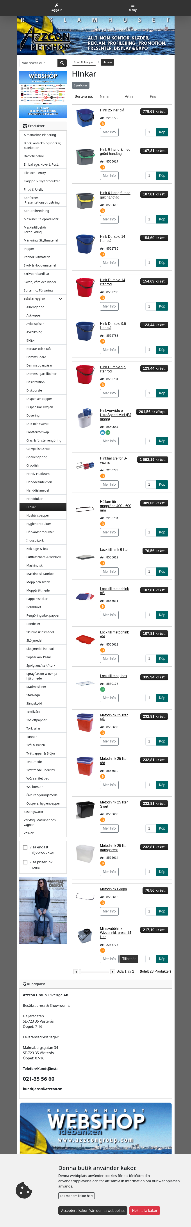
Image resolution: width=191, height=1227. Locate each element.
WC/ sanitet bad (38, 778)
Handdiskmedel (38, 490)
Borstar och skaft (39, 349)
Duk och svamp (38, 424)
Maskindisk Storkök (40, 574)
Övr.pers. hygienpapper (43, 803)
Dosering (33, 415)
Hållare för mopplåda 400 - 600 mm (115, 506)
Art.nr (129, 96)
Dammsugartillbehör (42, 374)
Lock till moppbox (113, 676)
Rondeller (33, 624)
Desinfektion (36, 382)
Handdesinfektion (39, 482)
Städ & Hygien (84, 62)
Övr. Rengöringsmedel (43, 795)
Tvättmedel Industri (41, 770)
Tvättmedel (35, 762)
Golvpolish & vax (38, 449)
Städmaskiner (36, 687)
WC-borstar (35, 787)
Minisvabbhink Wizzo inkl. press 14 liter (115, 933)
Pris (153, 96)
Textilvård (33, 712)
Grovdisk (33, 465)
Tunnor (32, 737)
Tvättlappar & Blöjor (41, 753)
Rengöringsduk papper (43, 615)
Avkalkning (34, 332)
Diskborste (34, 390)
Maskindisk (35, 565)
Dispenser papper (39, 399)
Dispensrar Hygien (40, 407)
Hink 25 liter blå (112, 110)
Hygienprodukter (39, 524)
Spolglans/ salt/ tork (41, 665)
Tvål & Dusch (36, 745)
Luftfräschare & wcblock (44, 557)
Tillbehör (129, 959)
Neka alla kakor (144, 1210)
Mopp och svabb (38, 582)
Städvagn (33, 695)
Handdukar (35, 499)
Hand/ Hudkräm (38, 474)
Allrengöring (36, 307)
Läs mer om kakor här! (76, 1196)
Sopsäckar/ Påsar (39, 657)
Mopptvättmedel (39, 590)
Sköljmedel (34, 640)
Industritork (35, 540)
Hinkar (31, 507)
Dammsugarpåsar (40, 365)
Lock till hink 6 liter (114, 549)
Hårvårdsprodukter (40, 532)
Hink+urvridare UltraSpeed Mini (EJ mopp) (115, 415)
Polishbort (34, 607)
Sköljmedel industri (40, 649)
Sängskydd (34, 703)
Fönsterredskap (38, 432)
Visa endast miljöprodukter (42, 850)
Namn (104, 96)
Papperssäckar (37, 599)
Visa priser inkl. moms (42, 865)
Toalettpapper (37, 720)
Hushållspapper (38, 515)
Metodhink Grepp (113, 889)
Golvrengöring (37, 457)
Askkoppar (34, 315)
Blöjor (31, 340)
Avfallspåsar (35, 324)
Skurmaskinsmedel (40, 632)
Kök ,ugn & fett (37, 549)
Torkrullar (34, 728)
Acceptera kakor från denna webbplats (93, 1210)
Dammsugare (36, 357)
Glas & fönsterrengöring (44, 440)
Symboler (80, 85)
